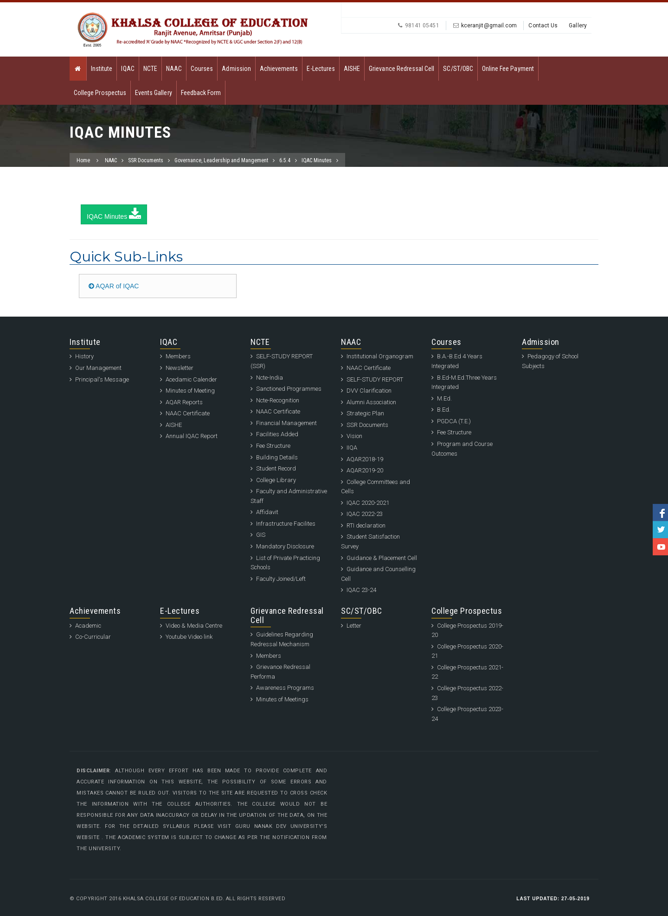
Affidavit (267, 512)
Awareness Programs (285, 687)
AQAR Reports (184, 402)
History (84, 356)
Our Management (98, 367)
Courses (202, 68)
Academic (88, 625)
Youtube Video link (189, 636)
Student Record (276, 468)
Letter (354, 625)
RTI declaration (366, 525)
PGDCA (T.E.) (454, 421)
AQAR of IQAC (114, 286)
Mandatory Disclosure (285, 546)
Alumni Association (371, 402)
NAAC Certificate (188, 413)
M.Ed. (444, 398)
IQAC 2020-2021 (368, 502)
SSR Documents (145, 160)
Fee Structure (273, 445)
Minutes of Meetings (282, 699)
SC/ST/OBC (458, 68)
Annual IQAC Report (192, 436)
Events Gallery (153, 92)
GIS (260, 534)
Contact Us (543, 25)
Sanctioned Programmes (288, 388)
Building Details (277, 457)
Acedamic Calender (191, 379)
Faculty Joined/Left (281, 578)
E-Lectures (321, 68)
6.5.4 (284, 160)
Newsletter (179, 367)
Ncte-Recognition (277, 400)
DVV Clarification (369, 390)
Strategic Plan (365, 413)
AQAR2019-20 (365, 470)
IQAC (127, 68)
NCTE (150, 68)
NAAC (174, 68)
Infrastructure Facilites (285, 523)
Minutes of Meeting (190, 390)
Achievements (279, 68)
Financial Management (286, 423)
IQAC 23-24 (361, 589)
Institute (101, 68)
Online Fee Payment (508, 68)
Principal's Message (102, 379)
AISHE (352, 68)
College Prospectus (100, 92)
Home (83, 160)
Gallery (578, 25)
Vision (354, 436)
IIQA (352, 447)
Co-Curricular (93, 636)
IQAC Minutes (317, 160)
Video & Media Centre (194, 625)
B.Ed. (443, 409)
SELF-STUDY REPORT (375, 379)
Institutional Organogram (380, 356)
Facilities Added (277, 434)
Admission (236, 68)
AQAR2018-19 (365, 459)
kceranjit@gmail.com (489, 25)
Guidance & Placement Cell (382, 557)
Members (178, 356)
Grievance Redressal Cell (401, 68)
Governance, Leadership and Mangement (221, 160)
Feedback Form (201, 92)
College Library (276, 480)
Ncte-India (269, 377)
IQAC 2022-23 (365, 513)
